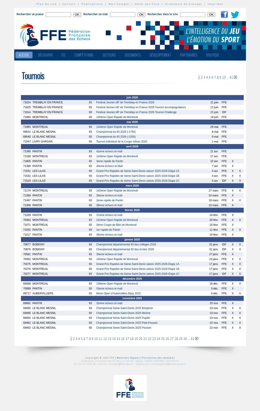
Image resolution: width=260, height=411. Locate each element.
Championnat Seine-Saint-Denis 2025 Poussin (123, 327)
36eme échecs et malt (109, 234)
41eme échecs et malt (109, 151)
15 (118, 338)
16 (123, 338)
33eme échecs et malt (109, 288)
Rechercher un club (95, 14)
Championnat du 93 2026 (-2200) (116, 136)
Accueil (24, 55)
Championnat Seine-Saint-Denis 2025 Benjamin (124, 308)
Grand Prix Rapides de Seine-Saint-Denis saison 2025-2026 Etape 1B (137, 269)
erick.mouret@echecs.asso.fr (168, 364)
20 (140, 338)
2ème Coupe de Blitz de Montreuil (116, 224)
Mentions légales (128, 357)
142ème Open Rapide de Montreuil (117, 190)
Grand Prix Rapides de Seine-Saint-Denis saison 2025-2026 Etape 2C (138, 180)
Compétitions (84, 55)
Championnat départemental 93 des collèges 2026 (126, 244)
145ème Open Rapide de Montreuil (117, 117)
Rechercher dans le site (162, 14)
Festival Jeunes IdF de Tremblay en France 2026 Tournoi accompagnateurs (141, 107)
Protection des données (158, 357)
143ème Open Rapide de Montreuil (117, 156)
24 (158, 338)
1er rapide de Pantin (108, 229)
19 (136, 338)
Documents (133, 55)
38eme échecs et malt (109, 205)
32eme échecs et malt (109, 303)
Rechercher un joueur (30, 14)
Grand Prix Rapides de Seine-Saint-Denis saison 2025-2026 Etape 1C (138, 273)
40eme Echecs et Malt (109, 166)
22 (149, 338)
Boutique (212, 55)
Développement (160, 55)
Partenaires (188, 55)
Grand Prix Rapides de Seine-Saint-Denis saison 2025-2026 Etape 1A (137, 264)
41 (231, 77)
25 (163, 338)
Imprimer (216, 4)
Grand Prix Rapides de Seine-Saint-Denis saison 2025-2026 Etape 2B (137, 175)
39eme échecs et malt (109, 195)
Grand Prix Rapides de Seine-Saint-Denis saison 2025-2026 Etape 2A (137, 171)
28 (176, 338)
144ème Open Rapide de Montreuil (117, 126)
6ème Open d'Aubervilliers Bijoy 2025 (118, 293)
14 (114, 338)
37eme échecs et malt (109, 215)
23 (154, 338)
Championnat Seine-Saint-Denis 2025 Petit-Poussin (127, 322)
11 (100, 338)
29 (180, 338)
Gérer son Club (147, 4)
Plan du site (47, 4)
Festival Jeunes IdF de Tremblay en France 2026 (125, 102)
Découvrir (45, 55)
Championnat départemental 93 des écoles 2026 (125, 249)
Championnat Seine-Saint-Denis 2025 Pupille (123, 317)
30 (185, 338)
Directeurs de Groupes (183, 4)
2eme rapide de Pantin (109, 200)
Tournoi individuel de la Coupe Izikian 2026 (121, 141)
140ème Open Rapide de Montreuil (117, 259)
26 (167, 338)
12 (105, 338)
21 (145, 338)
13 (109, 338)
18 (131, 338)
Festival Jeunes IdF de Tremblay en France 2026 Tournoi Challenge (136, 112)
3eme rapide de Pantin (109, 161)
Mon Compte (119, 4)
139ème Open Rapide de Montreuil (117, 283)
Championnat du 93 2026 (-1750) (116, 131)
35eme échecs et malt (109, 254)
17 (127, 338)
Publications (92, 4)
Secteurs (109, 55)
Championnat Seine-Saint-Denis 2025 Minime (123, 313)
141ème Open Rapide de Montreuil (117, 220)
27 (172, 338)
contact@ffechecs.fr (121, 364)
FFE (63, 55)
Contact (69, 4)
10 (224, 77)
